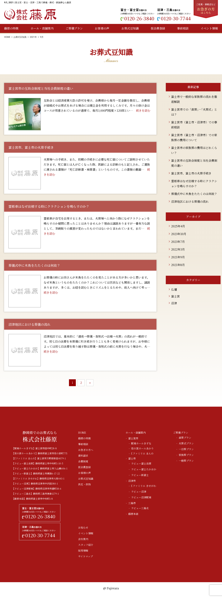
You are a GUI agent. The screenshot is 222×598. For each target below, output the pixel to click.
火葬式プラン (186, 443)
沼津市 (132, 481)
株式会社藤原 (30, 14)
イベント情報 (209, 28)
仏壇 (174, 289)
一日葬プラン (186, 449)
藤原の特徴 (11, 28)
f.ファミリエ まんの (142, 453)
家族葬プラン (186, 455)
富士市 (132, 458)
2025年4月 (178, 226)
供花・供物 (84, 484)
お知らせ (83, 527)
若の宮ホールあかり (142, 448)
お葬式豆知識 (130, 28)
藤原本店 (133, 514)
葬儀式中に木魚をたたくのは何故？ (194, 194)
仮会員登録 (158, 28)
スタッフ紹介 (85, 545)
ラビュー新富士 (140, 475)
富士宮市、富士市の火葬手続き (191, 173)
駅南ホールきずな (141, 443)
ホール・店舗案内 (42, 28)
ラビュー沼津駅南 (141, 497)
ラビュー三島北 (140, 508)
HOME (7, 37)
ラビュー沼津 (138, 491)
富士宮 (175, 296)
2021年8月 (178, 265)
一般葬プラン (186, 460)
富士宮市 (133, 438)
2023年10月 (178, 234)
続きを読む (143, 110)
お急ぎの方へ (85, 450)
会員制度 (83, 461)
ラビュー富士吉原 (141, 463)
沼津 (174, 303)
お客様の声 (102, 28)
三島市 (132, 503)
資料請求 (83, 455)
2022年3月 (178, 249)
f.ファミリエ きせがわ (143, 486)
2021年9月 (178, 257)
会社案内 (83, 539)
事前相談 (183, 28)
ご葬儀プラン (74, 28)
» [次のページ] (90, 383)
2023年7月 (178, 242)
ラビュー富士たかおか (143, 469)
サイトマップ (85, 556)
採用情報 (83, 550)
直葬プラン (185, 437)
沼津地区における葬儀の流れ (190, 201)
